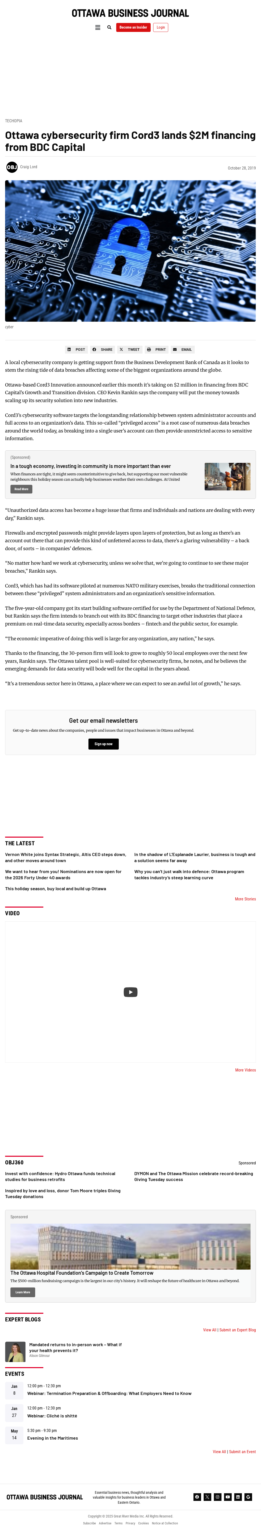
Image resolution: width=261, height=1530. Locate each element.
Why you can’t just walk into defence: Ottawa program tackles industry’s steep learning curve (189, 874)
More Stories (245, 899)
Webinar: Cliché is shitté (52, 1415)
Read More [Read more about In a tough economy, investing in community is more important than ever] (21, 489)
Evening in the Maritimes (52, 1438)
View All (209, 1330)
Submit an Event (242, 1451)
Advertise (103, 1524)
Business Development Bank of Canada (177, 362)
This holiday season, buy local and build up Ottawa (55, 888)
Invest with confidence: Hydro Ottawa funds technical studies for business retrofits (60, 1176)
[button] (94, 27)
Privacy (131, 1524)
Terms (117, 1524)
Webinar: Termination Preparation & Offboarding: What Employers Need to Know (109, 1393)
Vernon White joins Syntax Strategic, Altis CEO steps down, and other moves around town (65, 857)
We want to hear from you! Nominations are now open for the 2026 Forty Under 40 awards (63, 874)
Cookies (145, 1524)
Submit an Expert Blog (237, 1330)
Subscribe (86, 1524)
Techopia (13, 120)
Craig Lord (28, 166)
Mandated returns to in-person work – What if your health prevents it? (75, 1347)
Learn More (23, 1292)
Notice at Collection (168, 1524)
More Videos (245, 1070)
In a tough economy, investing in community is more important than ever (90, 466)
